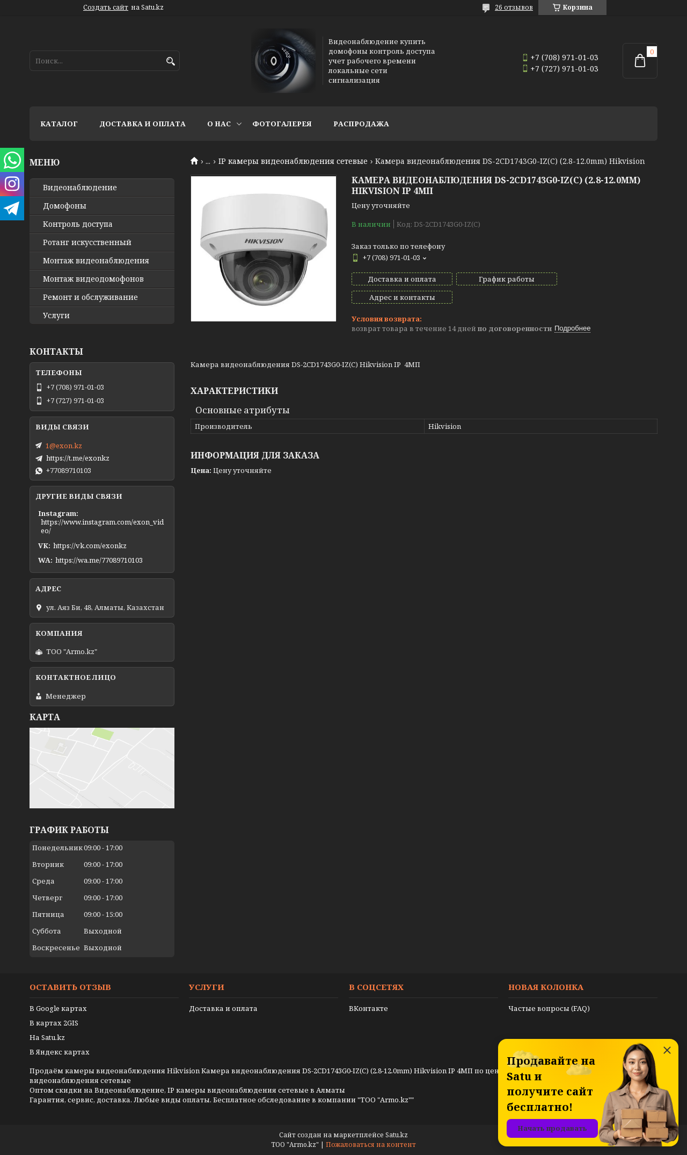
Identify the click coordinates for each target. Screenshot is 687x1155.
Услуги (56, 315)
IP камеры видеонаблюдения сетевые (293, 161)
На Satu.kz (47, 1037)
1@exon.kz (64, 445)
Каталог (59, 123)
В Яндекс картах (60, 1052)
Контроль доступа (78, 224)
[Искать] (170, 61)
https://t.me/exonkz (77, 458)
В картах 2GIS (54, 1023)
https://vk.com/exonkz (90, 545)
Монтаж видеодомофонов (93, 279)
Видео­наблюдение (80, 187)
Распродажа (361, 123)
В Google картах (58, 1008)
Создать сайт (105, 7)
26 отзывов (514, 7)
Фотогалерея (282, 123)
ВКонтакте (368, 1008)
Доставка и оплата (142, 123)
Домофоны (64, 206)
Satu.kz (396, 1134)
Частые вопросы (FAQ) (549, 1008)
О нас (219, 123)
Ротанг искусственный (87, 242)
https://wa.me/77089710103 (99, 560)
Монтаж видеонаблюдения (96, 261)
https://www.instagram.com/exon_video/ (102, 526)
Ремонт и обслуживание (90, 297)
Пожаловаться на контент (371, 1144)
